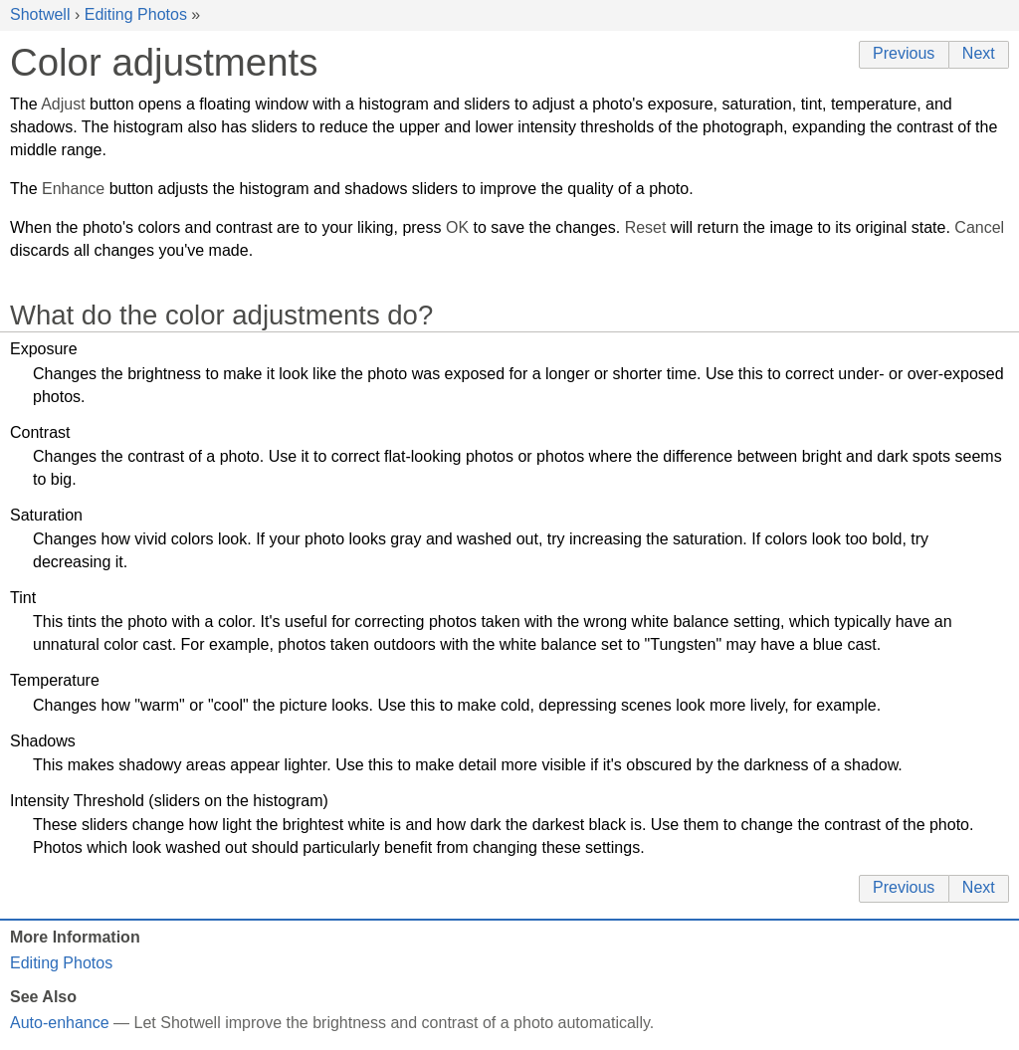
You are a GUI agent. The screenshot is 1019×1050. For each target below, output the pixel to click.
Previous (903, 53)
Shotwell (40, 14)
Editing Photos (136, 14)
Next (978, 53)
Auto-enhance (59, 1022)
